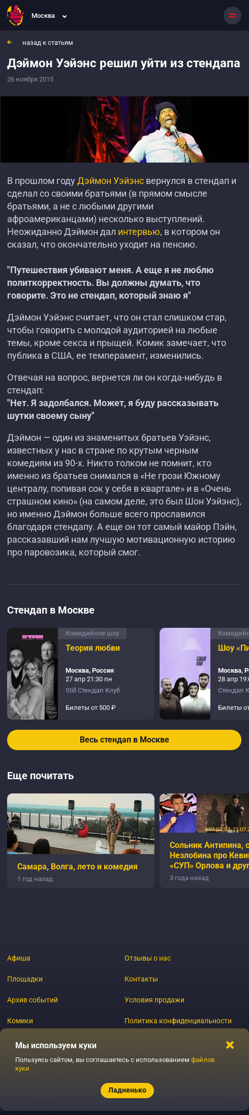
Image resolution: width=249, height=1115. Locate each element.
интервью (139, 231)
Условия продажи (154, 1000)
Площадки (25, 979)
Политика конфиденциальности (178, 1021)
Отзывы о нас (147, 958)
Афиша (18, 958)
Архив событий (32, 1000)
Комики (20, 1021)
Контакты (141, 979)
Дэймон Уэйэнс (110, 180)
